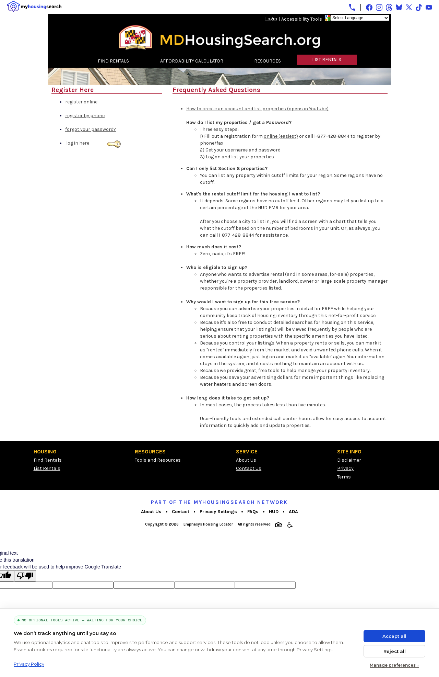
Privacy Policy (29, 664)
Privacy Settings (218, 512)
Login (271, 19)
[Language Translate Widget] (360, 18)
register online (81, 102)
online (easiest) (281, 136)
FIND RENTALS (113, 61)
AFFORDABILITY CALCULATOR (191, 61)
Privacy (345, 468)
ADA (293, 512)
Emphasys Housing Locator (208, 524)
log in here (77, 143)
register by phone (85, 116)
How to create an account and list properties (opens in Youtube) (257, 109)
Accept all (394, 636)
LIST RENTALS (326, 60)
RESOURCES (267, 61)
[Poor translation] (25, 576)
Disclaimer (349, 460)
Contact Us (248, 468)
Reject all (394, 651)
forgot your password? (90, 129)
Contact (180, 512)
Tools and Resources (158, 460)
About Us (246, 460)
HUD (273, 512)
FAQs (253, 512)
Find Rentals (48, 460)
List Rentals (47, 468)
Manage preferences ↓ (394, 665)
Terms (344, 477)
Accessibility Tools (301, 19)
